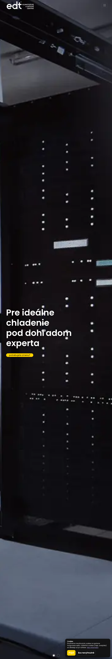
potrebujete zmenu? (19, 355)
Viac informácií (92, 647)
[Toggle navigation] (105, 5)
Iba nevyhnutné (86, 652)
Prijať (71, 652)
